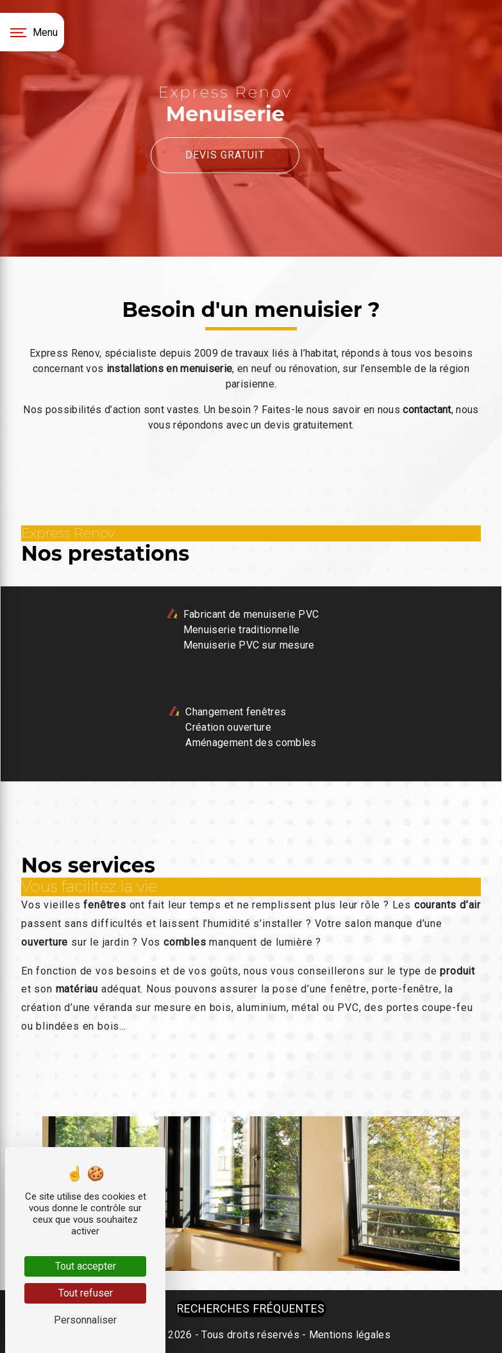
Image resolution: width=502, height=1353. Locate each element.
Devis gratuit (225, 155)
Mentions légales (348, 1335)
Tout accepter (85, 1266)
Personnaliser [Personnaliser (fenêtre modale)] (85, 1320)
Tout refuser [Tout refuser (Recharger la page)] (85, 1293)
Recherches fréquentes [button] (251, 1308)
